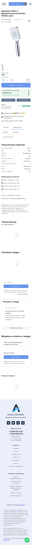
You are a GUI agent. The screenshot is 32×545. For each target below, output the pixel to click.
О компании (16, 460)
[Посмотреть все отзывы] (16, 328)
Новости (16, 463)
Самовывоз (16, 132)
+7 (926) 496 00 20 (16, 434)
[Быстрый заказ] (24, 100)
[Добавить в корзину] (16, 85)
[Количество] (7, 80)
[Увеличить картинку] (16, 42)
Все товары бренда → (8, 224)
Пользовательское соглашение (16, 482)
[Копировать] (28, 93)
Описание (6, 127)
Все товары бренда (6, 107)
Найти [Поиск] (25, 4)
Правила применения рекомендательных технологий (16, 488)
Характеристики (17, 127)
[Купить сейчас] (8, 100)
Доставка (5, 132)
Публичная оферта (16, 496)
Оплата (16, 451)
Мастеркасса (21, 505)
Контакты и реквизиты (16, 466)
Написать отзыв (16, 286)
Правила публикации (23, 294)
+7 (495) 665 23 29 (16, 431)
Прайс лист (16, 457)
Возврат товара (16, 454)
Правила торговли (16, 493)
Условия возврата (8, 137)
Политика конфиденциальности (16, 477)
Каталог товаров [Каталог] (15, 4)
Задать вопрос (16, 357)
